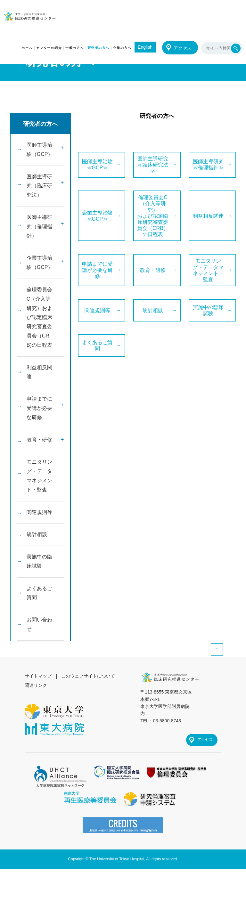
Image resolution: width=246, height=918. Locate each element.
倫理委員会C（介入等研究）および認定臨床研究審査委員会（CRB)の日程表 (39, 317)
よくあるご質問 (39, 593)
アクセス (183, 48)
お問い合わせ (39, 624)
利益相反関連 (39, 372)
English (145, 47)
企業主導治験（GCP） (40, 262)
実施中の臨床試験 (39, 561)
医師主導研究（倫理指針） (39, 227)
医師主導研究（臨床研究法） (39, 186)
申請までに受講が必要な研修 (39, 408)
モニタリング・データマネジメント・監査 (39, 475)
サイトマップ (38, 675)
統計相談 (37, 534)
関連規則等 (39, 512)
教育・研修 (39, 440)
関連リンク (36, 685)
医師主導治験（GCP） (40, 149)
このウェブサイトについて (88, 675)
